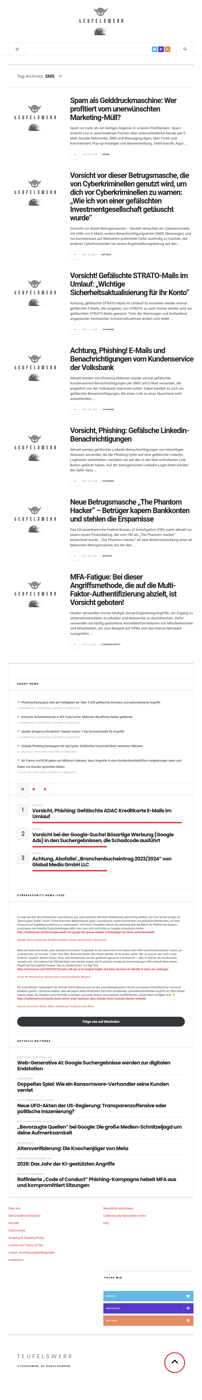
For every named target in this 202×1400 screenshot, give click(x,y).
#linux (90, 1006)
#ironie (73, 939)
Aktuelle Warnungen (30, 1174)
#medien (52, 939)
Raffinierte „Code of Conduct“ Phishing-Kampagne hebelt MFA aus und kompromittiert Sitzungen (96, 1182)
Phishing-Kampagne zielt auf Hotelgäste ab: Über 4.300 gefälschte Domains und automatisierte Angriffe (90, 702)
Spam (106, 154)
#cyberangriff (62, 1006)
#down (43, 1006)
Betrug (106, 254)
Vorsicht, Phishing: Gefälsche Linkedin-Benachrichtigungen (129, 434)
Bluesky (150, 1296)
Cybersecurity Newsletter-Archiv (124, 1216)
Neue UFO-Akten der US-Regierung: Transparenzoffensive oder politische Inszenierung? (91, 1108)
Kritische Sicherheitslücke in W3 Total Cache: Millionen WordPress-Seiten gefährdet (77, 717)
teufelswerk (45, 1356)
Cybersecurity (111, 644)
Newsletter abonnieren (118, 1208)
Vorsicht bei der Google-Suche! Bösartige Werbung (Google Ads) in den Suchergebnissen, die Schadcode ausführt (103, 838)
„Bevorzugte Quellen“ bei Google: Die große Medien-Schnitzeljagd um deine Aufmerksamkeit (99, 1130)
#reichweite (100, 939)
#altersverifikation (70, 976)
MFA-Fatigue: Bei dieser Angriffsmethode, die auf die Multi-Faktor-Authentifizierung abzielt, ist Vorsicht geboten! (123, 590)
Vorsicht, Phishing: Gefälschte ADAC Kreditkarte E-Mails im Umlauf (101, 814)
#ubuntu (21, 1006)
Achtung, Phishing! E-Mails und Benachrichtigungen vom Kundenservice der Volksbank (131, 359)
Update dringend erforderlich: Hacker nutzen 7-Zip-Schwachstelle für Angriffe (72, 731)
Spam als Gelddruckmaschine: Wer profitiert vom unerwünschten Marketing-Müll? (123, 109)
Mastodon (150, 1308)
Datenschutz (25, 1143)
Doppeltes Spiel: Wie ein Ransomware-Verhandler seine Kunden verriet (93, 1087)
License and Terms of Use (25, 1245)
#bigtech (86, 976)
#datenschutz (36, 976)
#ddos (51, 1006)
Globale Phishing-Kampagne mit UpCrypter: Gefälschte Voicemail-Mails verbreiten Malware (82, 746)
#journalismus (85, 939)
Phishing (108, 329)
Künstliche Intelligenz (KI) (34, 1057)
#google (21, 939)
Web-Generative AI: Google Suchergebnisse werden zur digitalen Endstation (93, 1066)
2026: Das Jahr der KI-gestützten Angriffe (66, 1164)
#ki (26, 976)
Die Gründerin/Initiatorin (24, 1216)
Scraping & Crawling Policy (26, 1238)
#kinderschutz (52, 976)
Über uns (14, 1208)
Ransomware (25, 1079)
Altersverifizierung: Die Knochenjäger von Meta (72, 1148)
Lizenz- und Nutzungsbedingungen (31, 1252)
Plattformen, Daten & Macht (35, 1100)
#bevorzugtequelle (37, 939)
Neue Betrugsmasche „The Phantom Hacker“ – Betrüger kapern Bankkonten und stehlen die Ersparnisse (130, 510)
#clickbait (63, 939)
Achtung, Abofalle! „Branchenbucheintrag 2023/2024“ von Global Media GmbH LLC (101, 862)
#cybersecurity (79, 1006)
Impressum (16, 1260)
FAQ (106, 1223)
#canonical (33, 1006)
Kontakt (13, 1223)
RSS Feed (150, 1320)
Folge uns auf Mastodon (101, 1022)
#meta (20, 976)
